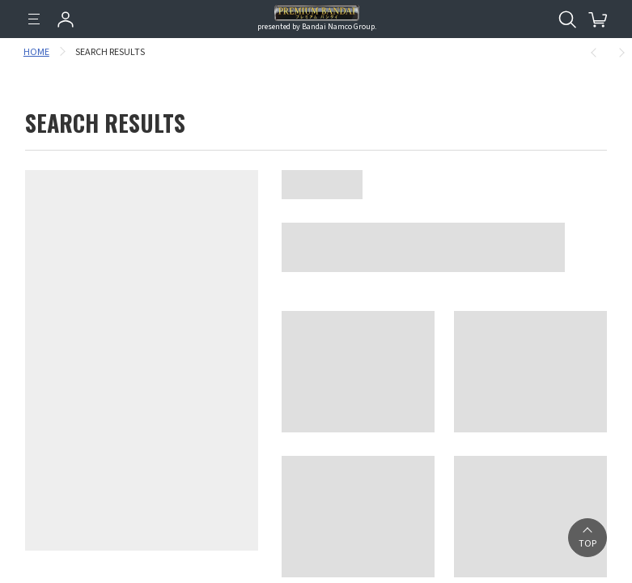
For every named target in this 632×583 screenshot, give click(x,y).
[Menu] (34, 19)
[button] (587, 537)
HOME (38, 52)
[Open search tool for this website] (567, 19)
